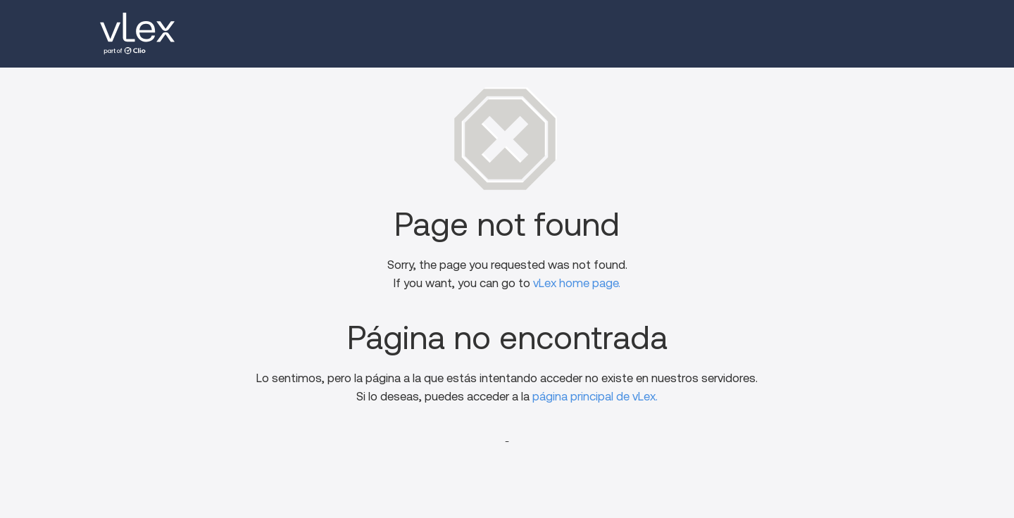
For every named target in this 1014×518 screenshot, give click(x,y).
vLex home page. (576, 283)
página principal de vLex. (595, 396)
